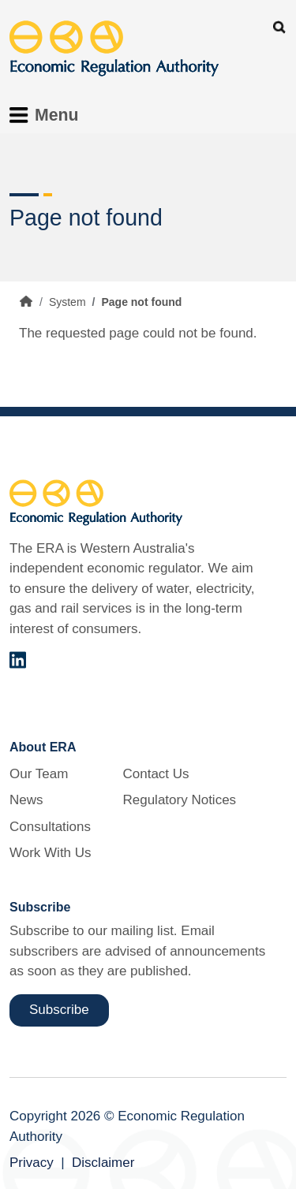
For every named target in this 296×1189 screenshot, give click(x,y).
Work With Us (50, 852)
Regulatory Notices (179, 799)
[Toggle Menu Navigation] (48, 115)
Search (279, 27)
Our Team (38, 773)
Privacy (31, 1162)
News (26, 799)
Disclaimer (103, 1162)
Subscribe (59, 1009)
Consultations (50, 826)
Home (26, 301)
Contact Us (155, 773)
